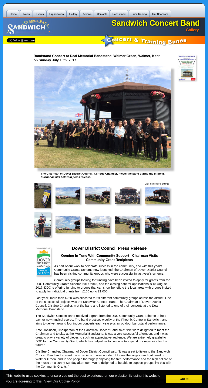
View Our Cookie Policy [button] (62, 381)
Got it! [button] (184, 379)
